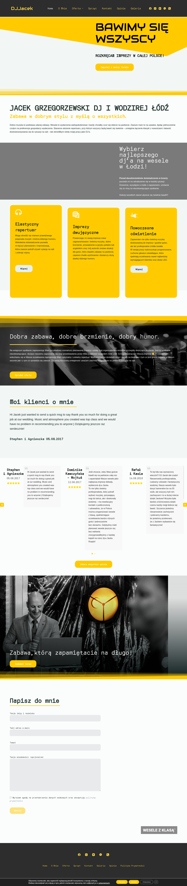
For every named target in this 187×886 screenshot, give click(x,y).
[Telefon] (169, 8)
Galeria (136, 8)
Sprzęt (92, 8)
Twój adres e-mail (55, 730)
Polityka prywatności (135, 865)
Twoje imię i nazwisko (55, 716)
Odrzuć (133, 882)
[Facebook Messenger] (164, 8)
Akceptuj (117, 882)
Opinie (121, 8)
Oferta (78, 8)
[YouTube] (160, 8)
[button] (185, 505)
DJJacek (22, 8)
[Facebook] (150, 8)
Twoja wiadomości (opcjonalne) (57, 773)
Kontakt (107, 8)
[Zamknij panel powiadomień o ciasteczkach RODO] (161, 882)
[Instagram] (155, 8)
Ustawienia (150, 882)
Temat (55, 745)
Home (50, 8)
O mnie (62, 8)
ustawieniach (97, 883)
